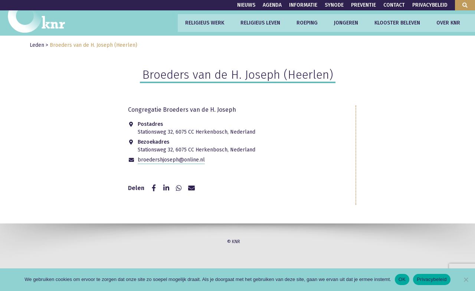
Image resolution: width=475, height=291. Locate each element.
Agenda (272, 5)
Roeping (307, 23)
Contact (394, 5)
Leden (37, 45)
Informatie (303, 5)
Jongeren (346, 23)
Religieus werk (204, 23)
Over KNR (448, 23)
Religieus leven (260, 23)
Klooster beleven (397, 23)
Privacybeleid (430, 5)
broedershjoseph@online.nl (171, 160)
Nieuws (246, 5)
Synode (334, 5)
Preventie (363, 5)
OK (402, 279)
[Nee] (465, 279)
